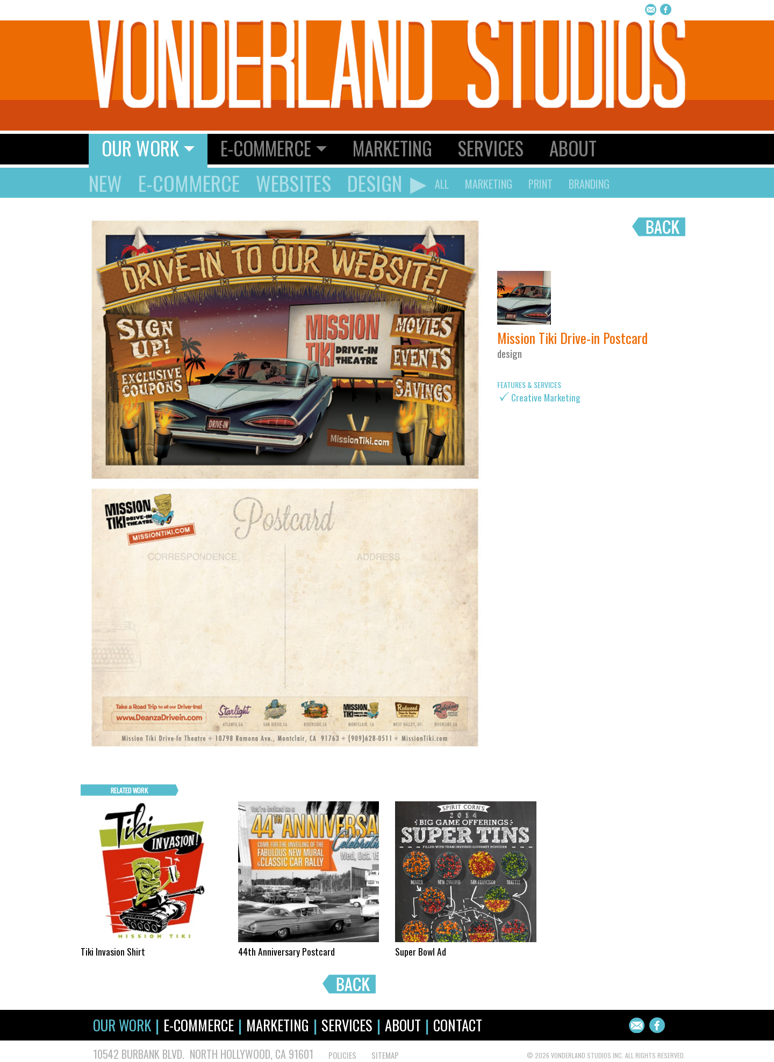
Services (491, 148)
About (573, 148)
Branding (589, 184)
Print (540, 184)
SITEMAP (385, 1055)
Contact (457, 1025)
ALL (442, 184)
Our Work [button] (140, 148)
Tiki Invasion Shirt (113, 951)
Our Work (122, 1025)
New (105, 183)
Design (374, 183)
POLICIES (342, 1055)
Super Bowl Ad (420, 951)
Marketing (392, 148)
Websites (293, 183)
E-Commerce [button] (265, 148)
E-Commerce (189, 183)
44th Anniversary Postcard (286, 951)
